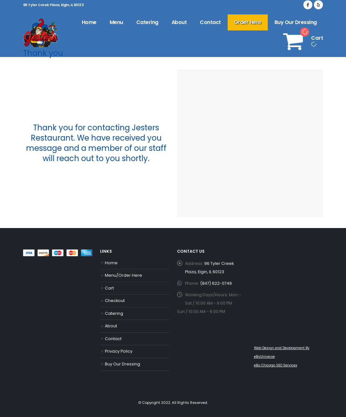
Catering (147, 22)
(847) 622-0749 (216, 283)
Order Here (247, 22)
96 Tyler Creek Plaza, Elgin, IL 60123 (53, 4)
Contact (210, 22)
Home (89, 22)
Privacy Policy (118, 351)
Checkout (115, 300)
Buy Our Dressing (295, 22)
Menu (116, 22)
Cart (109, 288)
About (179, 22)
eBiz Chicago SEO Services (275, 365)
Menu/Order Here (123, 275)
